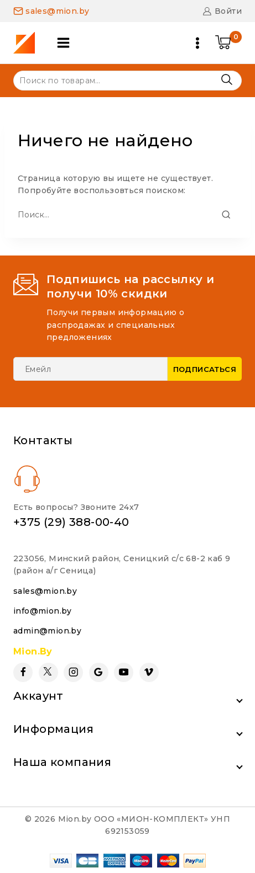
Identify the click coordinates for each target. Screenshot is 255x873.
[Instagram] (73, 672)
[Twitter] (48, 672)
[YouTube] (123, 672)
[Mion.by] (28, 43)
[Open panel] (63, 43)
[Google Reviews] (98, 672)
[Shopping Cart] (228, 43)
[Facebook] (23, 672)
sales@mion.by (45, 591)
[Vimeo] (149, 672)
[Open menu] (197, 43)
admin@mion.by (47, 631)
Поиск (226, 79)
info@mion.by (42, 611)
